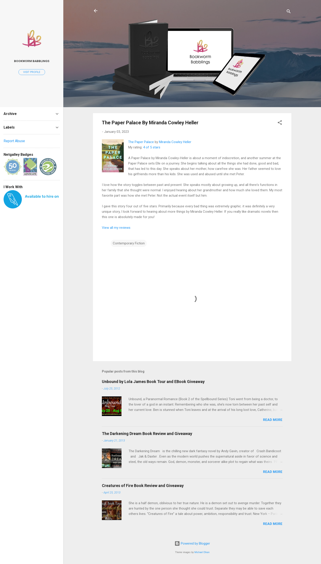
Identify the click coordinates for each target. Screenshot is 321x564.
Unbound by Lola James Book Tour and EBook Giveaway (153, 381)
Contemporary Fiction (129, 243)
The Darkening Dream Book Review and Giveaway (147, 433)
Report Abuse (14, 141)
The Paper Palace (141, 142)
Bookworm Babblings (31, 61)
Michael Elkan (202, 552)
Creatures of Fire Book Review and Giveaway (143, 485)
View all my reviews (116, 228)
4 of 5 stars (151, 147)
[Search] (288, 12)
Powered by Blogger (192, 543)
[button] (279, 123)
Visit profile (31, 72)
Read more (272, 420)
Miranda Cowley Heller (175, 142)
